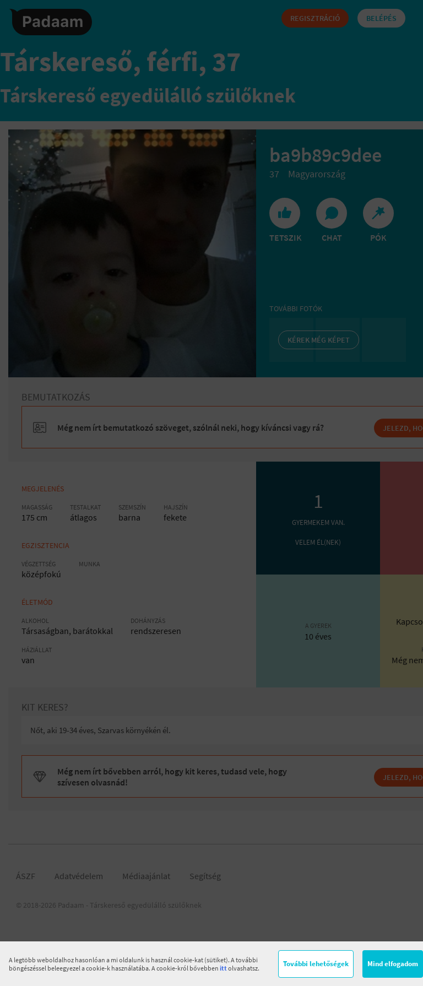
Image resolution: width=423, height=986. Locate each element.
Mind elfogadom (392, 963)
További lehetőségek (316, 963)
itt (223, 968)
